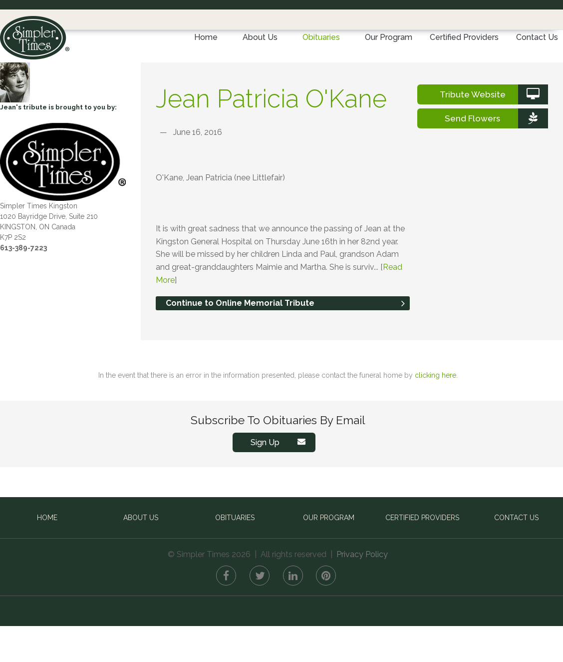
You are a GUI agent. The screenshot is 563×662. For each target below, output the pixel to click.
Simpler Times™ (34, 34)
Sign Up (280, 478)
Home (206, 37)
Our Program (388, 37)
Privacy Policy (362, 590)
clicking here (435, 411)
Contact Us (537, 37)
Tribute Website (494, 130)
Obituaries (321, 37)
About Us (260, 37)
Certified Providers (464, 37)
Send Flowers (496, 154)
